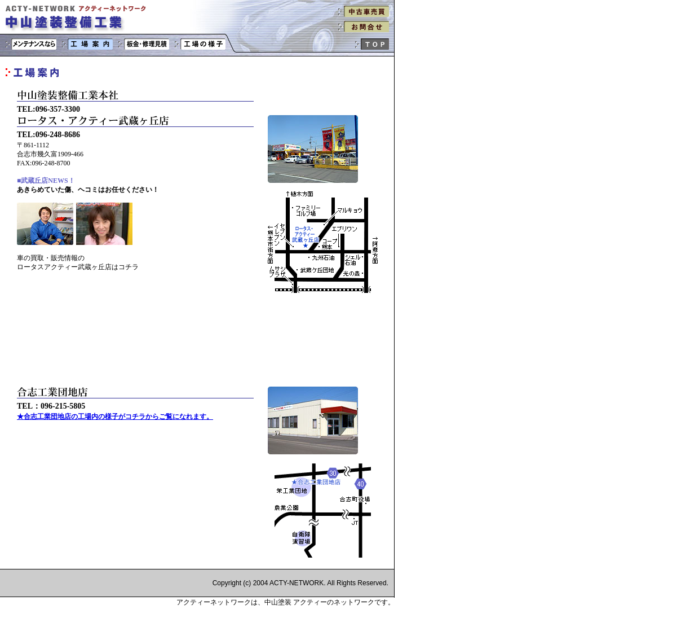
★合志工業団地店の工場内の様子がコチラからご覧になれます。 (115, 416)
